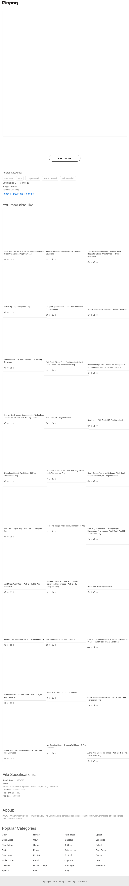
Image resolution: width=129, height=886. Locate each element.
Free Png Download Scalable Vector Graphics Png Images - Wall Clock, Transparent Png (102, 641)
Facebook (100, 865)
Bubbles (68, 845)
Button (5, 850)
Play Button (7, 845)
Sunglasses (7, 840)
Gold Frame (101, 850)
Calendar (6, 865)
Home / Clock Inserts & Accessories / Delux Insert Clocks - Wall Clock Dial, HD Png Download (22, 417)
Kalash (99, 845)
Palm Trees (69, 834)
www (20, 178)
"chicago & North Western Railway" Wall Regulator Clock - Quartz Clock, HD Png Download (104, 253)
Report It (7, 194)
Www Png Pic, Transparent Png (17, 307)
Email (36, 860)
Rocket (36, 855)
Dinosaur (68, 840)
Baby (66, 870)
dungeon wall (33, 178)
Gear (4, 834)
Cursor (36, 845)
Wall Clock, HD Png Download (58, 417)
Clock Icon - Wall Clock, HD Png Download (105, 420)
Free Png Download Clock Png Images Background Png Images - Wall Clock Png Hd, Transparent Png (104, 531)
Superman (7, 855)
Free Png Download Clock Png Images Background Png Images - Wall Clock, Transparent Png (62, 584)
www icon (8, 178)
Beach (99, 855)
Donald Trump (40, 865)
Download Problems (23, 194)
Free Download (65, 158)
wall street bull (68, 178)
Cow (35, 840)
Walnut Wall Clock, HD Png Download (61, 692)
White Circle (8, 860)
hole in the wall (50, 178)
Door (98, 860)
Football (68, 855)
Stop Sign (69, 865)
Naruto (36, 834)
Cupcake (68, 860)
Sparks (5, 870)
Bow (35, 870)
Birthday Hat (70, 850)
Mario (36, 850)
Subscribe (100, 840)
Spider (99, 834)
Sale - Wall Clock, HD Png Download (61, 639)
